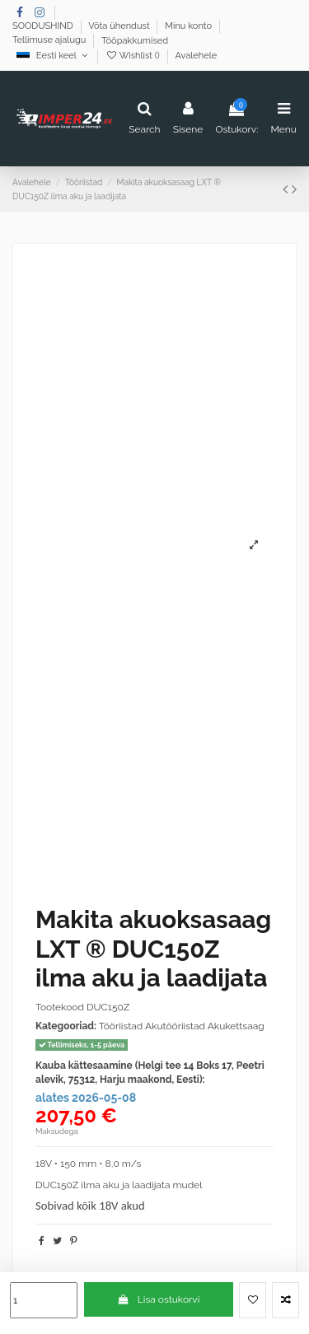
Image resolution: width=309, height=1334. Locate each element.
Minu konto (189, 26)
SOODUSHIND (44, 26)
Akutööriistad (176, 1026)
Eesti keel (53, 55)
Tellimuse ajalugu (50, 40)
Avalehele (196, 55)
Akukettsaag (236, 1026)
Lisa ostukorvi (158, 1299)
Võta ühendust (120, 26)
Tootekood (59, 1007)
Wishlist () (133, 55)
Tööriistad (121, 1026)
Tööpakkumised (134, 40)
